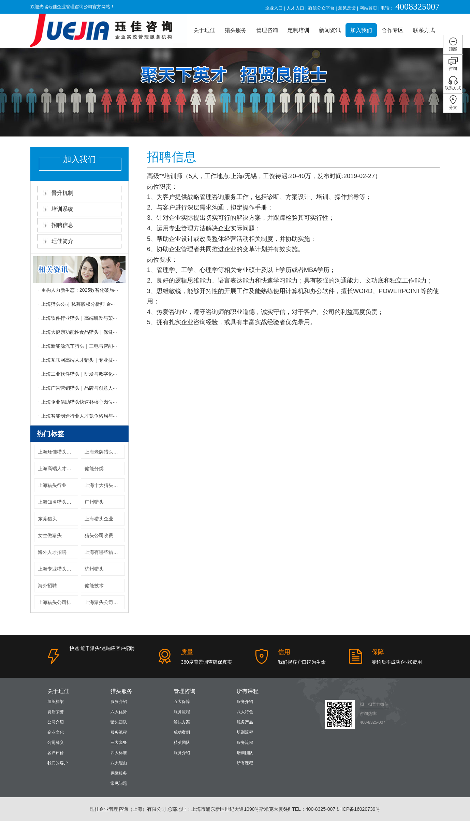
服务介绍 (119, 701)
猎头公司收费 (99, 535)
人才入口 (295, 8)
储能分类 (94, 468)
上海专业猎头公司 (57, 569)
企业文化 (55, 732)
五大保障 (182, 701)
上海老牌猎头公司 (104, 452)
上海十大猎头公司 (104, 485)
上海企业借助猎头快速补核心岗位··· (79, 402)
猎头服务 (236, 30)
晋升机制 (79, 193)
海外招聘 (47, 585)
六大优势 (119, 711)
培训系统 (79, 209)
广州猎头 (94, 502)
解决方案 (182, 722)
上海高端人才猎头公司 (58, 468)
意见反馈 (347, 8)
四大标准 (119, 752)
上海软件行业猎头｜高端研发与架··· (79, 318)
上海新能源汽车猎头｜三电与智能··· (79, 346)
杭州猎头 (94, 569)
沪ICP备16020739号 (358, 809)
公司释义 (55, 742)
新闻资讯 (330, 30)
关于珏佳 (204, 30)
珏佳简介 (79, 241)
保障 (378, 652)
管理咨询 (267, 30)
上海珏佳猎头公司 (57, 452)
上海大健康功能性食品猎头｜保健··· (79, 332)
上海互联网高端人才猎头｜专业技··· (79, 360)
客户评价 (55, 752)
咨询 (453, 63)
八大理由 (119, 763)
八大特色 (245, 711)
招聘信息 (79, 225)
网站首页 (368, 8)
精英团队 (182, 742)
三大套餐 (119, 742)
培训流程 (245, 732)
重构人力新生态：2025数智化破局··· (79, 290)
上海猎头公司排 (54, 602)
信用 (284, 652)
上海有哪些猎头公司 (105, 552)
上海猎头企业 (99, 518)
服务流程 (119, 732)
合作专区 (392, 30)
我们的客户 (57, 763)
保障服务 (119, 773)
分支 (453, 102)
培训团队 (245, 752)
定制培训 (298, 30)
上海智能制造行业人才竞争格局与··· (79, 416)
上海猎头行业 (52, 485)
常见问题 (119, 783)
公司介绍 (55, 722)
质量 (187, 652)
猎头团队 (119, 722)
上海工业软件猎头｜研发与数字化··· (79, 374)
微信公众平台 (321, 8)
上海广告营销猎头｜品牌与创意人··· (79, 388)
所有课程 (248, 691)
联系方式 (424, 30)
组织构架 (55, 701)
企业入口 (274, 8)
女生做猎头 (50, 535)
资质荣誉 (55, 711)
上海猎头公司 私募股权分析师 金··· (78, 304)
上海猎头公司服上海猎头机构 (105, 602)
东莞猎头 (47, 518)
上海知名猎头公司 (57, 502)
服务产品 (245, 722)
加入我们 (361, 30)
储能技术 (94, 585)
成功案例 (182, 732)
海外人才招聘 (52, 552)
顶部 (453, 44)
